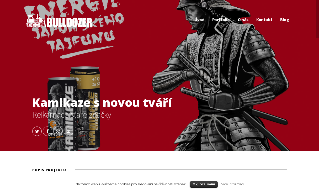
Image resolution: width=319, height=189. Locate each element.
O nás (243, 19)
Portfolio (221, 19)
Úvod (199, 19)
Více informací (232, 184)
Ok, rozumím (204, 184)
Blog (284, 19)
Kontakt (264, 19)
